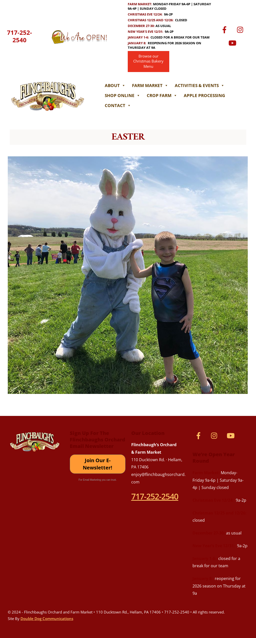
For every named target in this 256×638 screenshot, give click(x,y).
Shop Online (122, 95)
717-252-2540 (19, 36)
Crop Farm (162, 95)
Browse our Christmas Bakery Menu (148, 61)
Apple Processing (204, 95)
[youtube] (233, 42)
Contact (118, 105)
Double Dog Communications (46, 618)
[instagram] (241, 29)
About (115, 85)
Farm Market (150, 85)
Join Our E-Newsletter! (97, 464)
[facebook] (225, 29)
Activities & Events (199, 85)
